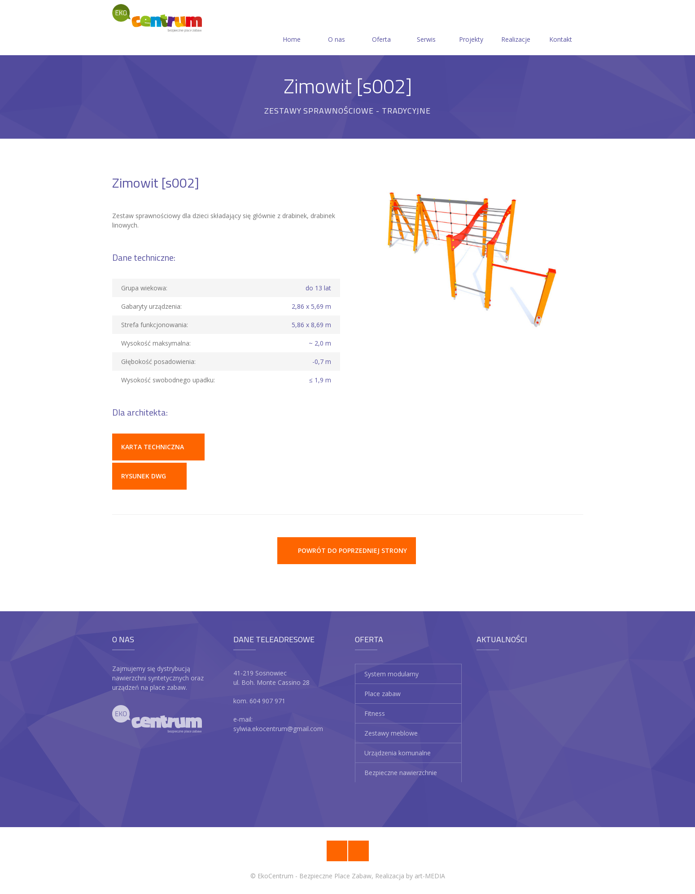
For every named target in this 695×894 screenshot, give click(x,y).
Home (292, 28)
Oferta (381, 28)
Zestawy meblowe (391, 733)
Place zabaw (382, 693)
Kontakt (560, 28)
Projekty (471, 28)
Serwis (426, 28)
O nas (336, 28)
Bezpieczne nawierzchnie (400, 772)
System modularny (391, 674)
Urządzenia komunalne (397, 753)
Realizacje (515, 28)
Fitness (374, 713)
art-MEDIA (430, 876)
